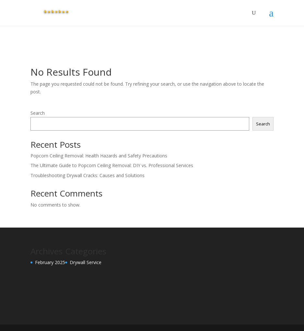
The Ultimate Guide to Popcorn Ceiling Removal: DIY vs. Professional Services (112, 165)
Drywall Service (85, 262)
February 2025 (50, 262)
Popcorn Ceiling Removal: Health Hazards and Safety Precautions (99, 156)
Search (37, 113)
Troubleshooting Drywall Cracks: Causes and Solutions (88, 175)
